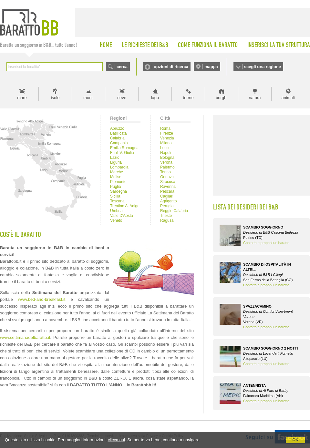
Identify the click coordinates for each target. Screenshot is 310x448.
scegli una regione (262, 66)
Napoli (165, 152)
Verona (166, 162)
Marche (116, 172)
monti (88, 97)
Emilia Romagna (124, 148)
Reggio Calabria (174, 211)
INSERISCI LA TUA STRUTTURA (278, 45)
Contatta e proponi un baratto (266, 243)
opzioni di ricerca (171, 66)
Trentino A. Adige (125, 206)
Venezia (167, 138)
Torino (165, 172)
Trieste (166, 215)
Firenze (166, 133)
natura (255, 97)
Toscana (117, 201)
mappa (211, 66)
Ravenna (168, 186)
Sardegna (118, 191)
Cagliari (166, 196)
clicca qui (116, 439)
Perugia (166, 206)
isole (55, 97)
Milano (165, 143)
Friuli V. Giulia (122, 152)
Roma (165, 128)
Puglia (115, 186)
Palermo (167, 167)
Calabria (117, 138)
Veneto (116, 220)
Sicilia (115, 196)
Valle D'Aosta (121, 215)
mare (22, 97)
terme (188, 97)
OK (295, 439)
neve (121, 97)
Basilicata (118, 133)
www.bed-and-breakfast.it (42, 299)
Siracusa (167, 181)
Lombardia (119, 167)
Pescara (167, 191)
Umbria (116, 211)
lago (155, 97)
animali (287, 97)
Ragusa (166, 220)
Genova (167, 177)
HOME (106, 45)
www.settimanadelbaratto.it (25, 337)
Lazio (114, 157)
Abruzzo (117, 128)
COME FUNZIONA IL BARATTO (208, 45)
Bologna (167, 157)
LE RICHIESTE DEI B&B (145, 45)
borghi (221, 97)
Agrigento (168, 201)
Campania (119, 143)
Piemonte (118, 181)
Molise (115, 177)
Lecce (165, 148)
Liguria (116, 162)
